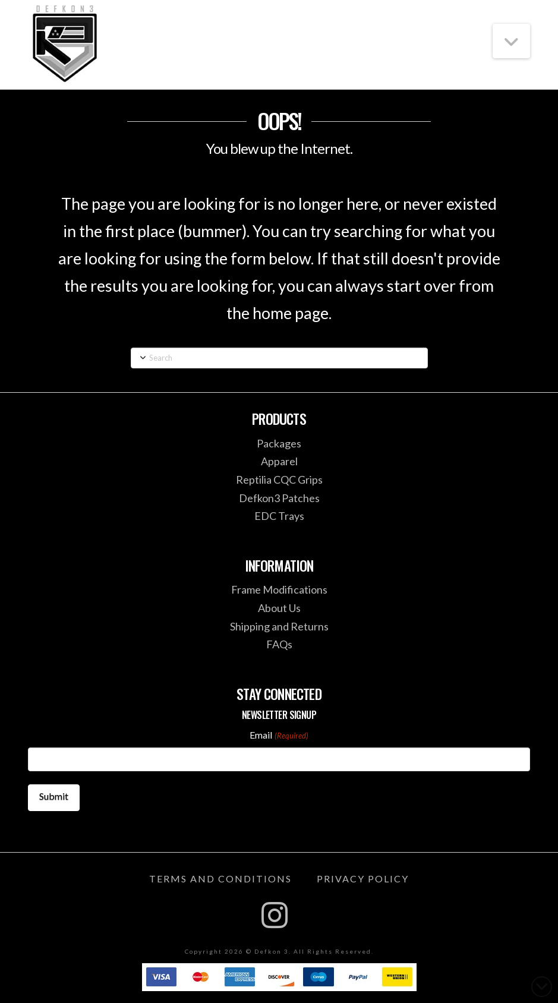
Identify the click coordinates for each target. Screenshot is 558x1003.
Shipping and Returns (279, 626)
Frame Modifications (279, 589)
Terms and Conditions (220, 878)
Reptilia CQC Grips (279, 479)
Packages (279, 443)
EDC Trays (279, 515)
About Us (279, 607)
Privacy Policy (363, 878)
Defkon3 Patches (279, 497)
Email (279, 735)
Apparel (279, 461)
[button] (512, 41)
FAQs (279, 644)
